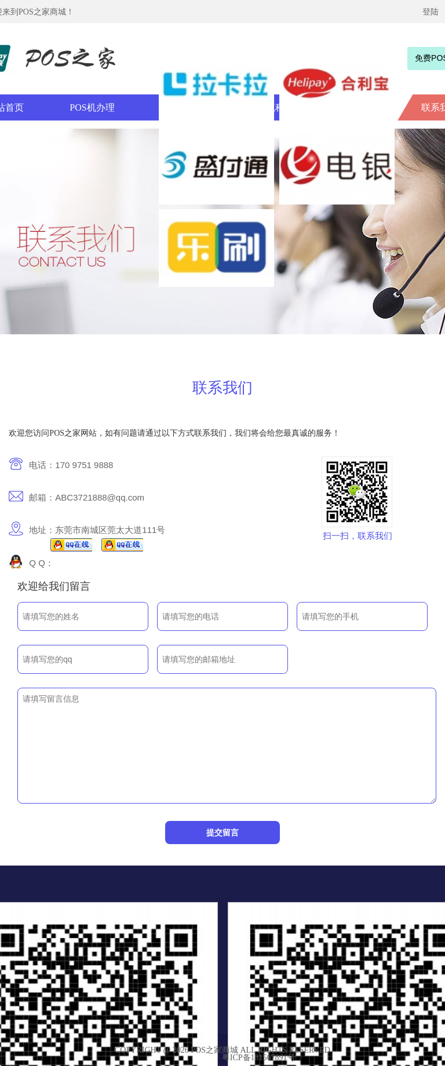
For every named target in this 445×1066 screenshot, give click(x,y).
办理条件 (179, 107)
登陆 (430, 12)
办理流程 (265, 107)
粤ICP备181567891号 (259, 1057)
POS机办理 (92, 107)
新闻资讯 (352, 107)
